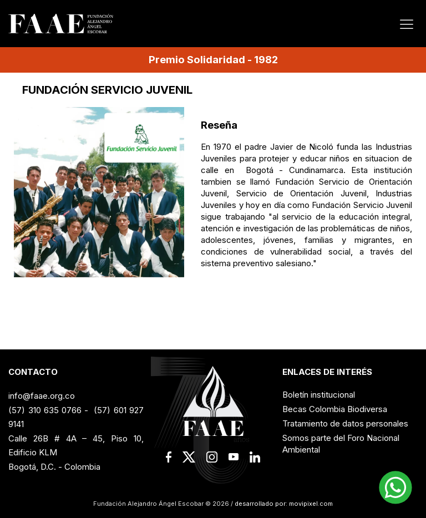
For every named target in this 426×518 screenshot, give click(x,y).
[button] (395, 487)
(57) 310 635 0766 (44, 410)
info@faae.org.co (41, 395)
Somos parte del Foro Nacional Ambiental (340, 444)
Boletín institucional (318, 394)
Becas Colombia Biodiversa (334, 409)
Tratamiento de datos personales (345, 423)
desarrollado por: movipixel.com (283, 503)
